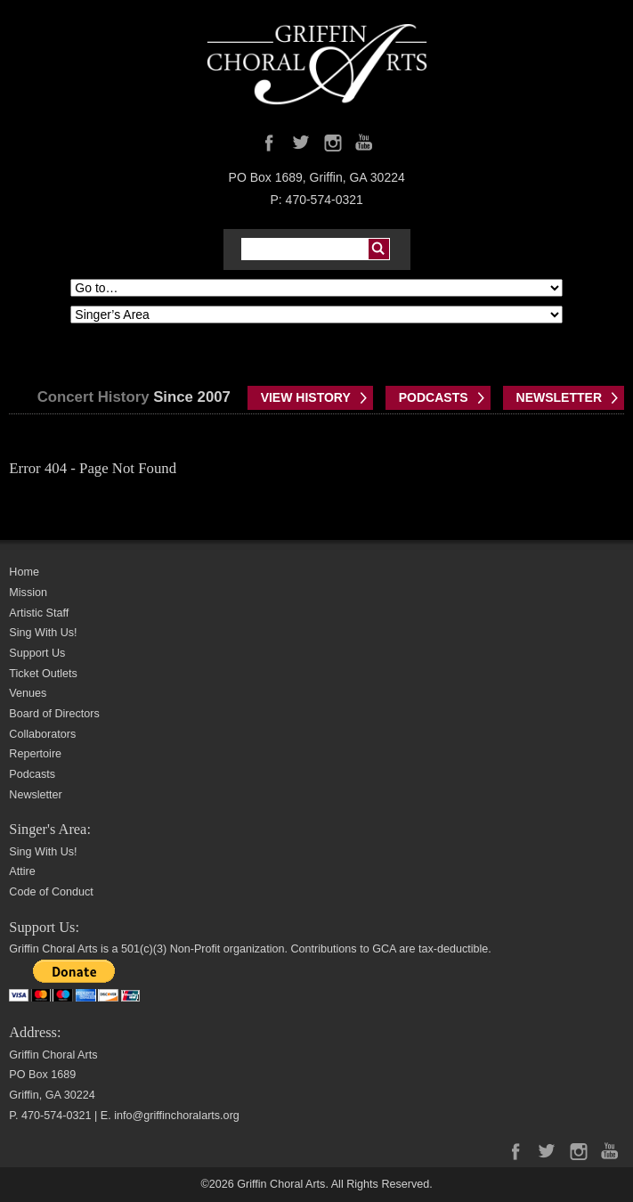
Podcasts (32, 774)
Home (24, 572)
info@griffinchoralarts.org (176, 1115)
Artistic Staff (39, 613)
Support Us (37, 653)
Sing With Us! (43, 632)
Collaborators (42, 734)
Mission (28, 592)
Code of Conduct (51, 892)
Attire (22, 871)
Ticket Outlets (43, 673)
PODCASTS (433, 397)
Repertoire (35, 754)
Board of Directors (54, 713)
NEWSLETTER (559, 397)
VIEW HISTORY (306, 397)
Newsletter (35, 795)
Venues (27, 693)
